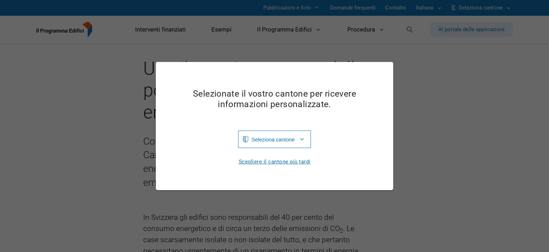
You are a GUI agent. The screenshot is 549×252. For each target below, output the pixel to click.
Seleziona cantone (272, 139)
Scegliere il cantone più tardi (275, 161)
